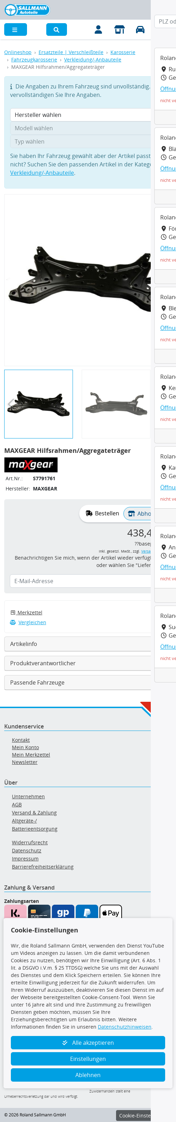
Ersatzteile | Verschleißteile (71, 52)
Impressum (25, 858)
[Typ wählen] (88, 141)
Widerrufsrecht (30, 842)
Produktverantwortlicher (43, 663)
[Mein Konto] (98, 29)
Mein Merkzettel (31, 754)
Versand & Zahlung (34, 812)
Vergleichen (28, 622)
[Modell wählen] (88, 128)
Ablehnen (88, 1075)
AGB (17, 804)
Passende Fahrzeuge (37, 682)
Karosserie (122, 52)
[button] (56, 29)
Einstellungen (88, 1059)
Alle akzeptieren (88, 1043)
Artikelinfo (23, 644)
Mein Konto (25, 747)
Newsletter (25, 762)
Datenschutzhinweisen (124, 1026)
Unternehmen (28, 796)
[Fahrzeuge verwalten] (140, 29)
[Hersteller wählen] (88, 114)
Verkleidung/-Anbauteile (92, 59)
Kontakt (21, 740)
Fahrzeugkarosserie (34, 59)
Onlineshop (18, 52)
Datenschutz (26, 850)
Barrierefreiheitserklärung (43, 866)
